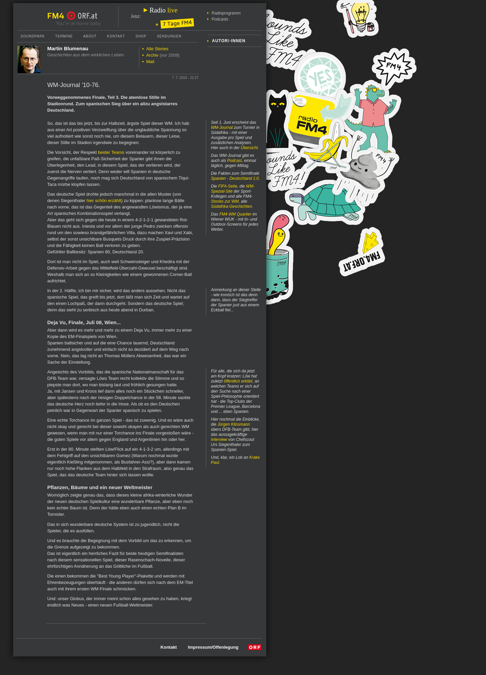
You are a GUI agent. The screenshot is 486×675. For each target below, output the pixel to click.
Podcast (234, 160)
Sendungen (169, 36)
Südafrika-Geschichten (231, 206)
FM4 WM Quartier (235, 214)
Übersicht (249, 147)
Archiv (152, 55)
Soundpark (33, 36)
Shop (141, 36)
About (90, 36)
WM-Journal (222, 127)
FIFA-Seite (227, 186)
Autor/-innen (228, 40)
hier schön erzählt (103, 200)
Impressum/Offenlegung (213, 647)
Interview (219, 439)
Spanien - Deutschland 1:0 (235, 178)
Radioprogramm (226, 13)
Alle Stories (157, 48)
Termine (64, 36)
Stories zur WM (225, 201)
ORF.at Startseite (82, 15)
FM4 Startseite (58, 15)
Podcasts (220, 19)
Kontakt (116, 36)
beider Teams (111, 152)
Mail (150, 61)
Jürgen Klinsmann (233, 424)
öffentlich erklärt (238, 381)
